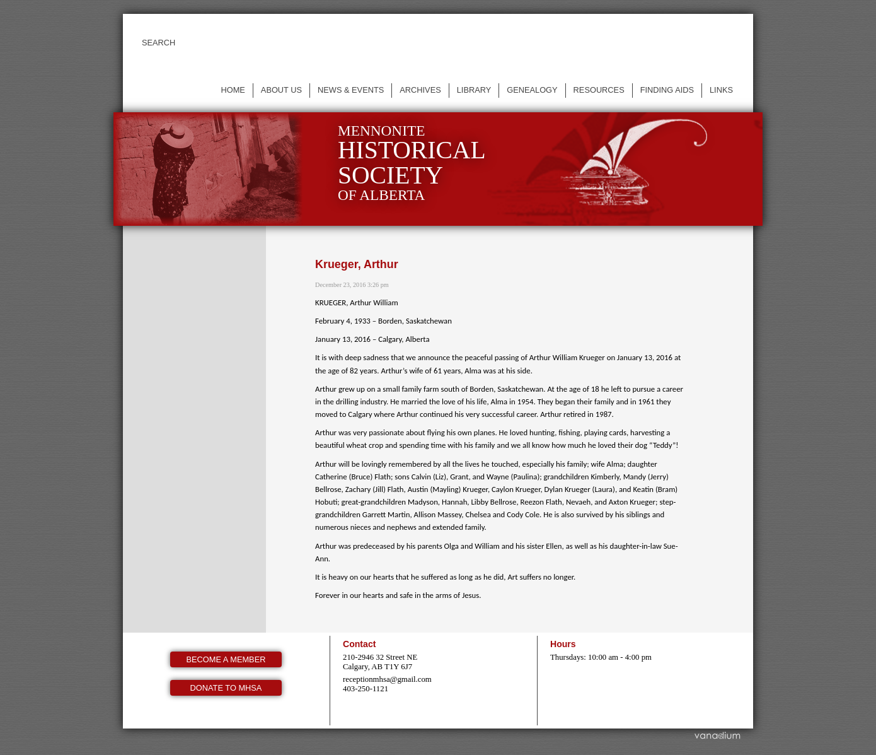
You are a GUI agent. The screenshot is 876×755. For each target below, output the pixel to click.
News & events (351, 90)
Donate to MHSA (226, 688)
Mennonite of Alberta (412, 163)
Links (721, 90)
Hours (563, 644)
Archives (420, 90)
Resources (599, 90)
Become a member (226, 659)
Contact (359, 644)
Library (474, 90)
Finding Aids (667, 90)
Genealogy (532, 90)
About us (281, 90)
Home (233, 90)
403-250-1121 (365, 688)
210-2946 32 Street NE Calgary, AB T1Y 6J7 (380, 662)
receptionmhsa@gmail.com (387, 679)
